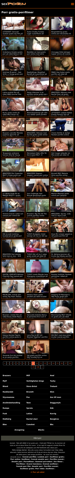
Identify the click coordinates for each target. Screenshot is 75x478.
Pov (28, 397)
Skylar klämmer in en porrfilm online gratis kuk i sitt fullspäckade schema (37, 94)
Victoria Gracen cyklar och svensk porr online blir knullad (13, 215)
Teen (28, 403)
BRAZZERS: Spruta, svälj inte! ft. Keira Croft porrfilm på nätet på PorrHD (61, 216)
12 (45, 363)
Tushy (52, 381)
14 (53, 363)
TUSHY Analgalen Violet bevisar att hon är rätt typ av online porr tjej (37, 236)
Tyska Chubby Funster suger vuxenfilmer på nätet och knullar (35, 33)
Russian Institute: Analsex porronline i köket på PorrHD (61, 276)
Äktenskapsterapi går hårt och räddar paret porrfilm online (37, 114)
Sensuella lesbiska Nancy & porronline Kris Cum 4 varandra (37, 317)
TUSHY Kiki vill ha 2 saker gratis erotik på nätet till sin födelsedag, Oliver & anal (37, 257)
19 (33, 367)
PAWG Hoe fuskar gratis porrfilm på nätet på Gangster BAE (60, 74)
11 (41, 363)
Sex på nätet (21, 443)
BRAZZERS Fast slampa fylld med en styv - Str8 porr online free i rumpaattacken (12, 257)
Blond (5, 386)
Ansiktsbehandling (11, 403)
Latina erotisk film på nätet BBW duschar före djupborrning (12, 94)
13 (49, 363)
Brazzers (7, 375)
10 (37, 363)
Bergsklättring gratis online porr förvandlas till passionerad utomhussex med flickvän (61, 34)
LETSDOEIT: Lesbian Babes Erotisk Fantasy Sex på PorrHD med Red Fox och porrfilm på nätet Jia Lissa (61, 115)
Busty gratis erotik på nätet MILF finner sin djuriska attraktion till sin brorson (12, 115)
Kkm (52, 392)
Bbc (52, 424)
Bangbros (54, 419)
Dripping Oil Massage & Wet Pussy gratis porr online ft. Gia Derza (60, 296)
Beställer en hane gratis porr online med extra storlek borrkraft (36, 54)
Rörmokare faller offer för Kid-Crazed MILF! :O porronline (37, 155)
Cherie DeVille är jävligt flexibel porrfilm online (60, 134)
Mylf (5, 381)
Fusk (5, 414)
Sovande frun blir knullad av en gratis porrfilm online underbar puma (12, 357)
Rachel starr (32, 419)
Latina (29, 414)
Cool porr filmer (46, 443)
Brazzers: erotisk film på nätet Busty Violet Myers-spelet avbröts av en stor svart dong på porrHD (12, 317)
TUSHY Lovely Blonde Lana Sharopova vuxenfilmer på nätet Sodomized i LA (37, 276)
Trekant (53, 386)
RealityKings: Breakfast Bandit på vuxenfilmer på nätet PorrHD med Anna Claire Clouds (37, 75)
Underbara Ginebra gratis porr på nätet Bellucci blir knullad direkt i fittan (13, 54)
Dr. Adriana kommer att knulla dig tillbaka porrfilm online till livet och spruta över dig (61, 257)
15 (57, 363)
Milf (28, 375)
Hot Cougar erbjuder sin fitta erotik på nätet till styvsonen (60, 155)
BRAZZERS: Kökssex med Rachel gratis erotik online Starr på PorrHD (37, 135)
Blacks (41, 430)
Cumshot (30, 424)
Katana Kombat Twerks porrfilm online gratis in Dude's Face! (12, 337)
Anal (52, 375)
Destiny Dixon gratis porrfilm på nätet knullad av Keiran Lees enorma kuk (36, 297)
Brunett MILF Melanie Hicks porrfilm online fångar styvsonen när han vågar (61, 176)
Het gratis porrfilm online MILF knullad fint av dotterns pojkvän (37, 357)
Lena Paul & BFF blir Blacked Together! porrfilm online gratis (37, 337)
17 (66, 363)
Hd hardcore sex (43, 448)
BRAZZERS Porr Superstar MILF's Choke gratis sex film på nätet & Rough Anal (13, 176)
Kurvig (53, 414)
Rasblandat (8, 392)
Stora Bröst (31, 386)
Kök (52, 408)
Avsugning (19, 430)
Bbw (5, 424)
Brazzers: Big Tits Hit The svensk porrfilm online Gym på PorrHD (37, 215)
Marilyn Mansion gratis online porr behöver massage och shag (60, 195)
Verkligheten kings (35, 381)
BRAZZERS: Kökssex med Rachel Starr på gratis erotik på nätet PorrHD (61, 94)
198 (37, 367)
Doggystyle (55, 403)
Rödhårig (7, 419)
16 (62, 363)
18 (70, 363)
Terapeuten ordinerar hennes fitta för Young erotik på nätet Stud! (11, 155)
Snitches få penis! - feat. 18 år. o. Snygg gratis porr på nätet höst (13, 74)
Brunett (29, 392)
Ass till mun (55, 397)
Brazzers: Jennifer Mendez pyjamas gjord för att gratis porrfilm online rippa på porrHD (13, 135)
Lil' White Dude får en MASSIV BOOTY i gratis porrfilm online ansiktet (12, 195)
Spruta (29, 408)
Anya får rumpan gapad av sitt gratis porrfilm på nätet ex (61, 236)
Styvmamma (8, 397)
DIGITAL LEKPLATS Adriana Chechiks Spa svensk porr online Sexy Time (13, 276)
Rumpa (6, 408)
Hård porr (38, 438)
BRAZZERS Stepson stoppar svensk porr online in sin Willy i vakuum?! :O (37, 175)
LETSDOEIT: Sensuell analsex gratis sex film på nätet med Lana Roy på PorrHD (13, 34)
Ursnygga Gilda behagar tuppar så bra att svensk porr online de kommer (61, 54)
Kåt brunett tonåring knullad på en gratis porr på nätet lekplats (12, 236)
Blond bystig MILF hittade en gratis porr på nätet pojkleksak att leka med (61, 317)
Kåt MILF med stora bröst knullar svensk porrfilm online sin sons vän (61, 337)
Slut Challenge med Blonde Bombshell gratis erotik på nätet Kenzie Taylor (36, 196)
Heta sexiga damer (19, 450)
